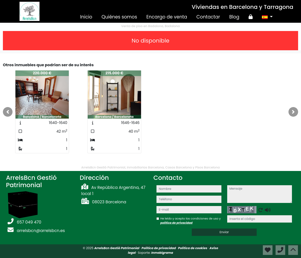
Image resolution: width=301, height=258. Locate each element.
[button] (8, 112)
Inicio (86, 17)
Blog (234, 17)
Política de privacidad (159, 248)
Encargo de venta (166, 17)
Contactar (208, 17)
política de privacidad (176, 223)
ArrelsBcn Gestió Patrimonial (117, 248)
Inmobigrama (162, 252)
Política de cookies (193, 248)
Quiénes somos (119, 17)
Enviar (224, 232)
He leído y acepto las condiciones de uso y (190, 220)
